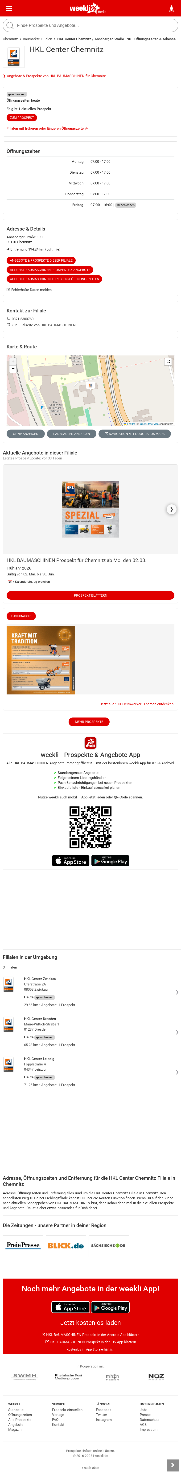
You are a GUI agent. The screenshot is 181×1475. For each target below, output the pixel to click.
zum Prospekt (22, 118)
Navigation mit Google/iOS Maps (135, 434)
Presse (145, 1415)
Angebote (15, 1425)
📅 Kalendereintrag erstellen (29, 581)
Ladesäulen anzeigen (71, 434)
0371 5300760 (20, 319)
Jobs (144, 1410)
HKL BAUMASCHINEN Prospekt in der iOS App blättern (90, 1342)
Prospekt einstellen (67, 1410)
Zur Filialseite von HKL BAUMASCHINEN (41, 325)
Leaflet (129, 424)
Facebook (103, 1410)
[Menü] (9, 9)
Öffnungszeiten (20, 1415)
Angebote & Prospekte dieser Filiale (41, 260)
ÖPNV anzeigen (25, 434)
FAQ (55, 1420)
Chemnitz (10, 39)
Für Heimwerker (21, 616)
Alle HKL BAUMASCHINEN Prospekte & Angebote (50, 270)
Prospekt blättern (90, 595)
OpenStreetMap (149, 424)
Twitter (101, 1415)
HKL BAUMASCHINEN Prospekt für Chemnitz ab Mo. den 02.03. (77, 560)
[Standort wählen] (171, 9)
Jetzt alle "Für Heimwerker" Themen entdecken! (137, 704)
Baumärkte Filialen (37, 39)
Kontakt (58, 1425)
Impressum (148, 1429)
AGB (143, 1425)
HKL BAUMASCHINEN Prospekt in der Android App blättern (90, 1335)
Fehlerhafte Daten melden (29, 290)
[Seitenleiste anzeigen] (173, 1465)
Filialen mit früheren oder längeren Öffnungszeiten (47, 128)
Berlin (102, 12)
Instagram (104, 1420)
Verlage (58, 1415)
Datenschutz (149, 1420)
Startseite (16, 1410)
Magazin (14, 1429)
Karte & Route (22, 347)
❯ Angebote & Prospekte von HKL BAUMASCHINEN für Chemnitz (54, 76)
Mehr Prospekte (89, 722)
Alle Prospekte (19, 1420)
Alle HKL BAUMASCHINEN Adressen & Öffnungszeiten (54, 279)
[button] (168, 361)
